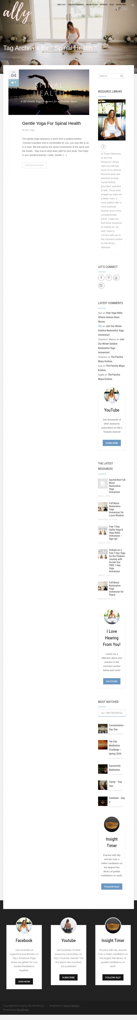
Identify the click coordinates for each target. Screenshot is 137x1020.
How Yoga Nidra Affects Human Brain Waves (110, 322)
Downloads (121, 8)
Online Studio (92, 8)
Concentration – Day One (117, 732)
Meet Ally (62, 8)
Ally (27, 135)
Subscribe (112, 448)
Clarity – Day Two (115, 789)
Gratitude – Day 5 (117, 805)
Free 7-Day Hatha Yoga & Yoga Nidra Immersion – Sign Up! (116, 537)
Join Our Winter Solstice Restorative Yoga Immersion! (111, 336)
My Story (112, 686)
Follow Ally (111, 891)
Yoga (32, 135)
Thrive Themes (71, 1011)
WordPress (23, 1015)
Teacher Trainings (76, 8)
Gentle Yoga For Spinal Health (51, 128)
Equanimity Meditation (115, 773)
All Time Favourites (111, 718)
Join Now (24, 986)
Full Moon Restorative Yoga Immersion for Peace (116, 593)
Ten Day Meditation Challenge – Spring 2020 (115, 752)
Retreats (104, 8)
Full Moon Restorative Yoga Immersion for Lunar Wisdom (116, 514)
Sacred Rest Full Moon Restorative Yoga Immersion (117, 491)
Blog (112, 8)
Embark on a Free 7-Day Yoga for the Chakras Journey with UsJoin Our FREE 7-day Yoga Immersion (117, 566)
